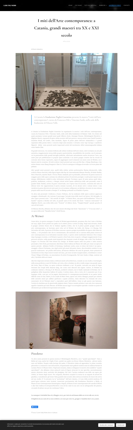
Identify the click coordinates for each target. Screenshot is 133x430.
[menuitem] (60, 5)
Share (34, 407)
